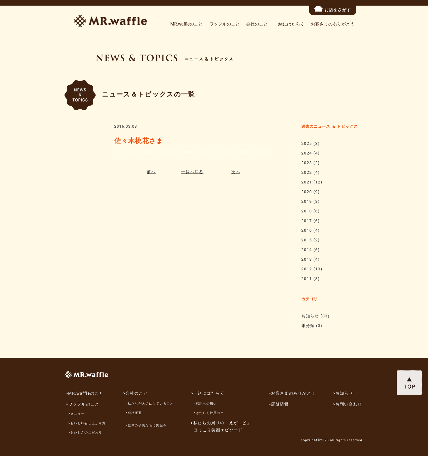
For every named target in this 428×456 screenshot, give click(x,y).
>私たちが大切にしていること (149, 403)
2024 (306, 153)
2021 (306, 182)
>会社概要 (134, 413)
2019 (306, 201)
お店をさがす (332, 9)
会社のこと (257, 23)
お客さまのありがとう (332, 23)
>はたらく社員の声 (209, 413)
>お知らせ (343, 393)
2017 (306, 220)
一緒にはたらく (289, 23)
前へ (151, 171)
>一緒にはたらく (207, 393)
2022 (306, 172)
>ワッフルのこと (82, 404)
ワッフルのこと (224, 23)
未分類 (308, 325)
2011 (306, 278)
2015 (306, 240)
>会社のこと (135, 393)
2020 (306, 191)
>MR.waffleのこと (84, 393)
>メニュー (77, 414)
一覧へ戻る (192, 171)
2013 (306, 259)
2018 (306, 211)
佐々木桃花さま (139, 141)
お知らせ (310, 316)
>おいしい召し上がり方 (87, 423)
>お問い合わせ (347, 404)
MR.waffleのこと (186, 23)
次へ (235, 171)
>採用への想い (205, 403)
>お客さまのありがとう (291, 393)
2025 (306, 143)
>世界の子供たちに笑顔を (146, 425)
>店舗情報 (278, 404)
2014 (306, 249)
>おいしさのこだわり (85, 432)
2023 (306, 162)
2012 (306, 269)
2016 (306, 230)
